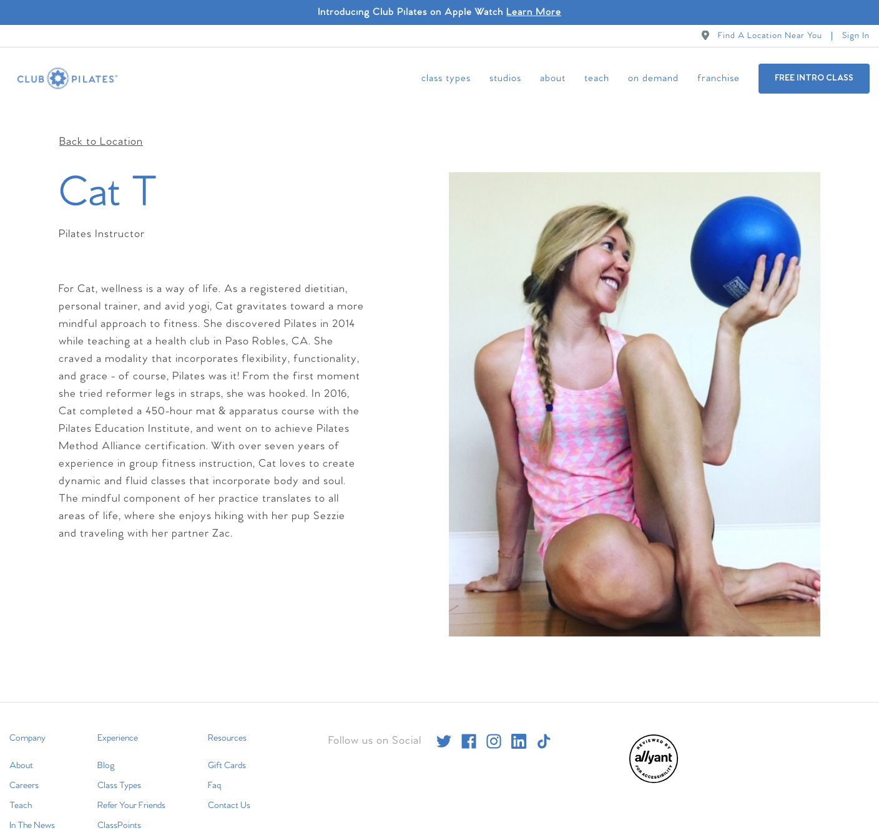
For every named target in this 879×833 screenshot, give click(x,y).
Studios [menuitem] (505, 78)
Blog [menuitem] (106, 746)
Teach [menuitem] (596, 78)
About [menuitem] (553, 78)
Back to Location (101, 122)
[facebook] (468, 721)
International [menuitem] (32, 826)
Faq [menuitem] (214, 766)
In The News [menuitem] (32, 806)
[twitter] (443, 721)
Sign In (856, 36)
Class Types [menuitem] (446, 78)
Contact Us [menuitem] (229, 786)
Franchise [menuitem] (718, 78)
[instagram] (493, 721)
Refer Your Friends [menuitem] (131, 786)
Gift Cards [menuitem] (227, 746)
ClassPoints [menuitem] (119, 806)
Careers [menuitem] (24, 766)
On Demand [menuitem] (653, 78)
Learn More (533, 12)
